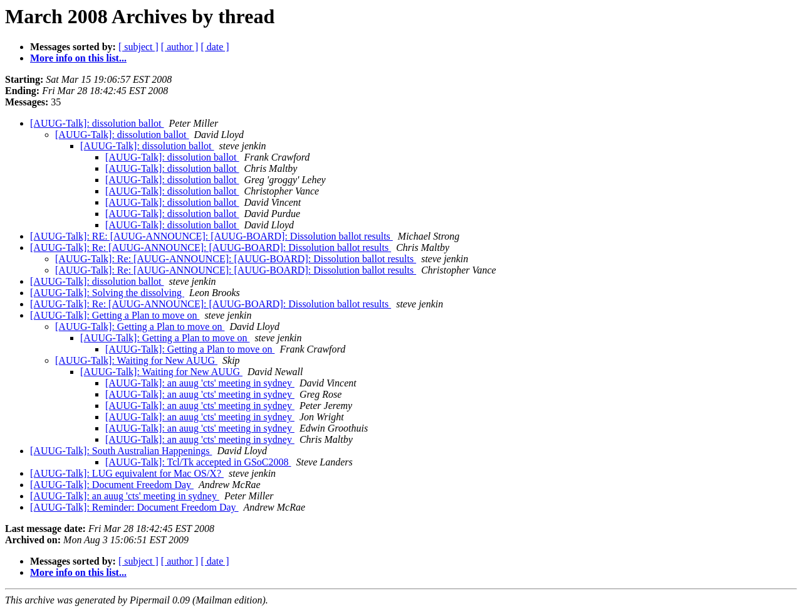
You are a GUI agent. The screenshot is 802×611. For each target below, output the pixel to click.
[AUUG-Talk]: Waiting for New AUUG (136, 360)
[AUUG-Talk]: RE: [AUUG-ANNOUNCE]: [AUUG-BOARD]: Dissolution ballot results (211, 236)
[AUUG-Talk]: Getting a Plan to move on (114, 315)
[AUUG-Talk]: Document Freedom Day (112, 484)
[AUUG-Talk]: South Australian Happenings (121, 450)
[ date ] (214, 46)
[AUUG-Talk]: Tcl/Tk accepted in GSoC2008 (198, 462)
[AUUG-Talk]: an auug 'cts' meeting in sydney (199, 383)
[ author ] (180, 46)
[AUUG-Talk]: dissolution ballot (97, 123)
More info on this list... (78, 58)
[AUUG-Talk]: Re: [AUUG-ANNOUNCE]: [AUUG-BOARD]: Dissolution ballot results (210, 247)
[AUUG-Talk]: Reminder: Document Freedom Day (134, 507)
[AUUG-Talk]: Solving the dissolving (107, 292)
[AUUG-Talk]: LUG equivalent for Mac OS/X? (127, 473)
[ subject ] (138, 46)
